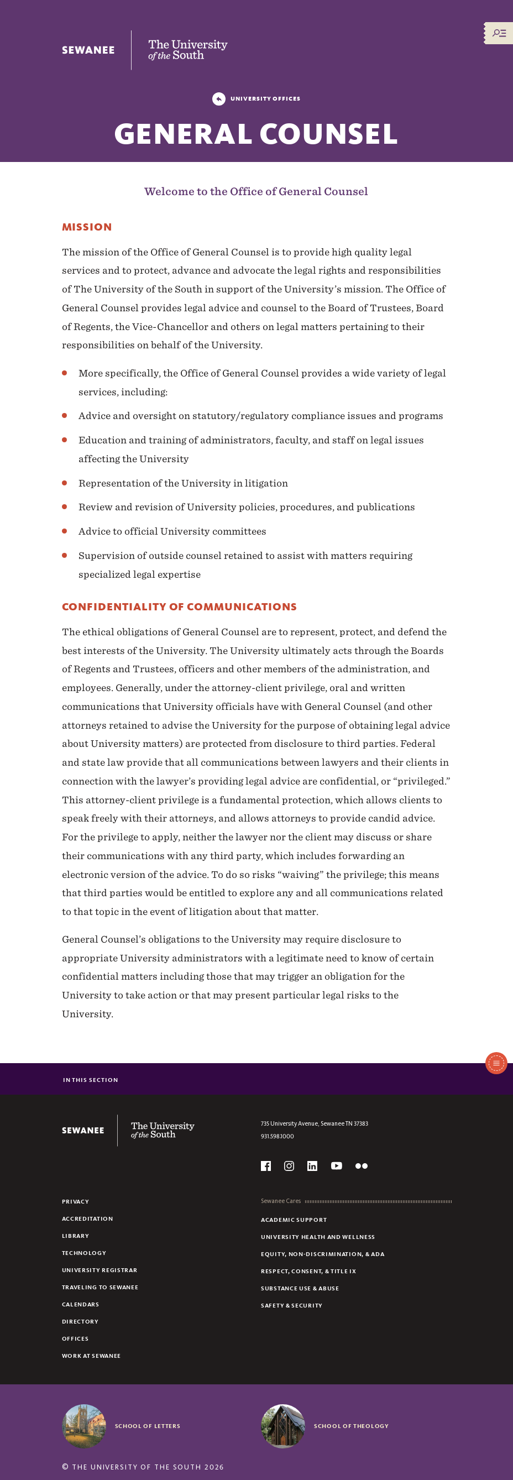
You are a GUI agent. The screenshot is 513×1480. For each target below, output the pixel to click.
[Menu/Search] (499, 33)
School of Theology (351, 1426)
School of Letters (148, 1426)
